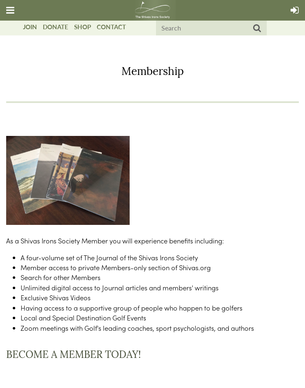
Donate (55, 26)
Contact (111, 26)
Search (257, 28)
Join (30, 26)
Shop (82, 26)
